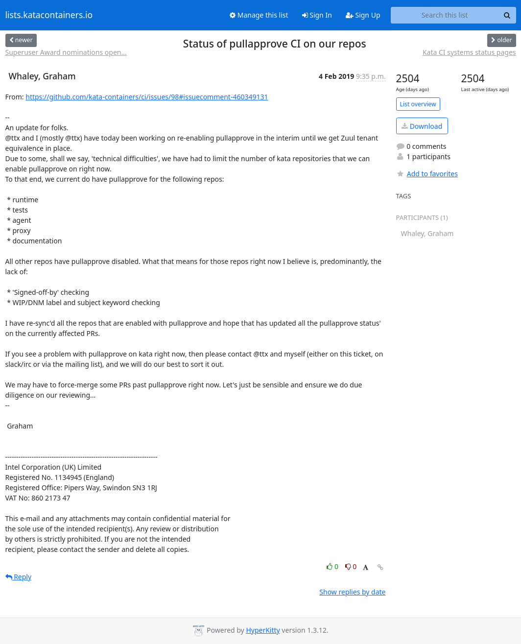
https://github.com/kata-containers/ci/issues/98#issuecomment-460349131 (146, 96)
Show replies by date (352, 591)
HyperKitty (263, 630)
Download (422, 126)
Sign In (317, 15)
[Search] (507, 15)
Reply (18, 576)
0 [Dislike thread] (351, 566)
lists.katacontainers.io (49, 15)
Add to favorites (427, 173)
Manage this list (259, 15)
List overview (418, 104)
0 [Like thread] (333, 566)
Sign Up (363, 15)
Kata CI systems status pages (469, 52)
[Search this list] (445, 15)
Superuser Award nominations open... (66, 52)
